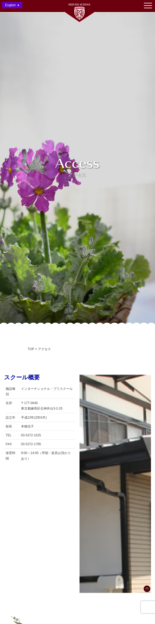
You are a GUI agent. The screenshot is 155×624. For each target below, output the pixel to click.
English (10, 5)
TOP (31, 349)
